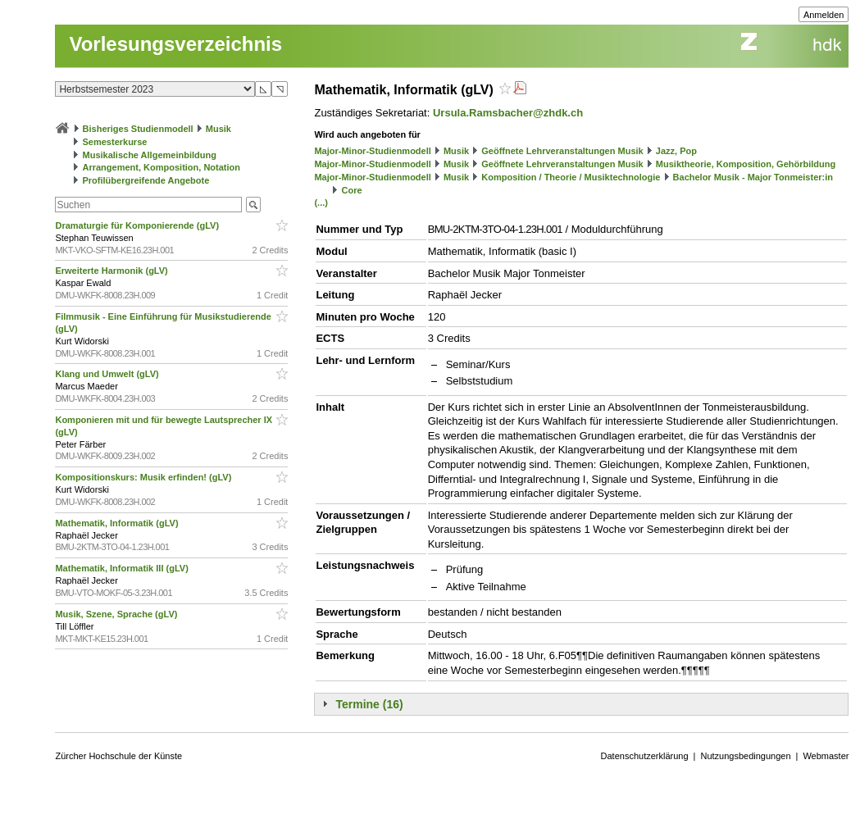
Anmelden (823, 15)
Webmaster (826, 756)
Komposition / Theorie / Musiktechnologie (570, 177)
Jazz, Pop (676, 151)
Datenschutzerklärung (645, 756)
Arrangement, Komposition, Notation (162, 167)
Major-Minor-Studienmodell (372, 151)
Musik (218, 129)
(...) (321, 202)
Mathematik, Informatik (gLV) (117, 523)
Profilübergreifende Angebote (146, 180)
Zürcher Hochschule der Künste (118, 756)
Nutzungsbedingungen (745, 756)
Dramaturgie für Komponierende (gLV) (138, 225)
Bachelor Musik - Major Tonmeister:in (753, 177)
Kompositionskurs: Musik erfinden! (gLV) (144, 477)
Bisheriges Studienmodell (138, 129)
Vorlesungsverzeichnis (175, 44)
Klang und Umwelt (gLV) (108, 374)
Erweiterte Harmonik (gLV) (112, 270)
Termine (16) (369, 704)
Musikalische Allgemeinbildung (149, 155)
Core (352, 190)
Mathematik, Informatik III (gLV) (122, 568)
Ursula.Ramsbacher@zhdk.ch (508, 113)
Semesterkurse (115, 142)
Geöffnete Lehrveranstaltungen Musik (562, 151)
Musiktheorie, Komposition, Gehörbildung (745, 164)
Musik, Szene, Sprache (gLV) (117, 614)
